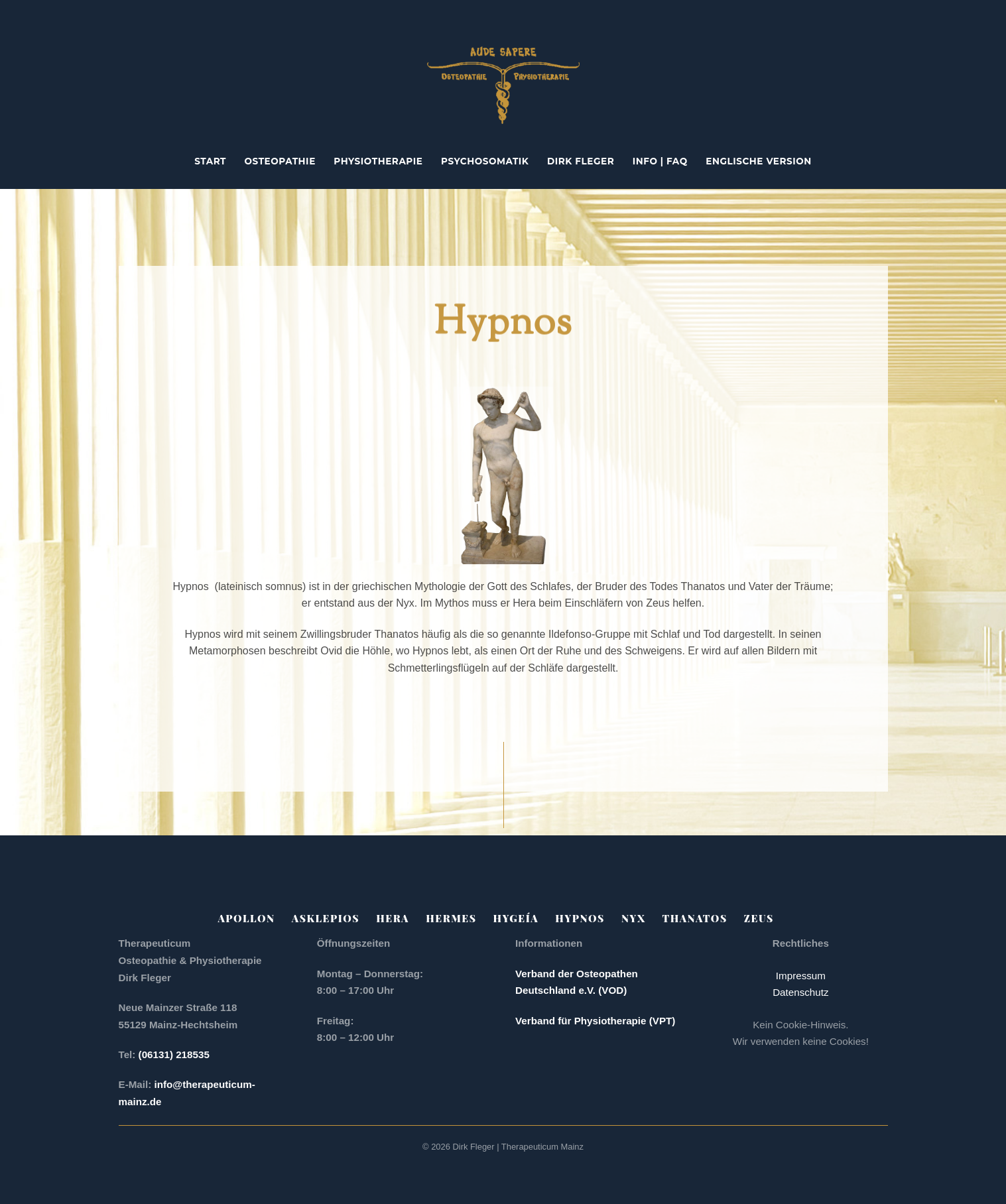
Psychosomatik (485, 161)
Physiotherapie (378, 161)
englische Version (759, 161)
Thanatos (694, 918)
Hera (392, 918)
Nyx (633, 918)
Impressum (801, 975)
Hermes (451, 918)
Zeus (759, 918)
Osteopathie (280, 161)
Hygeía (516, 918)
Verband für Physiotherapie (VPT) (595, 1020)
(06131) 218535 (175, 1054)
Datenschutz (800, 992)
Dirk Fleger (580, 161)
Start (210, 161)
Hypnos (580, 918)
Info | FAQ (660, 161)
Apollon (246, 918)
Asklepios (325, 918)
